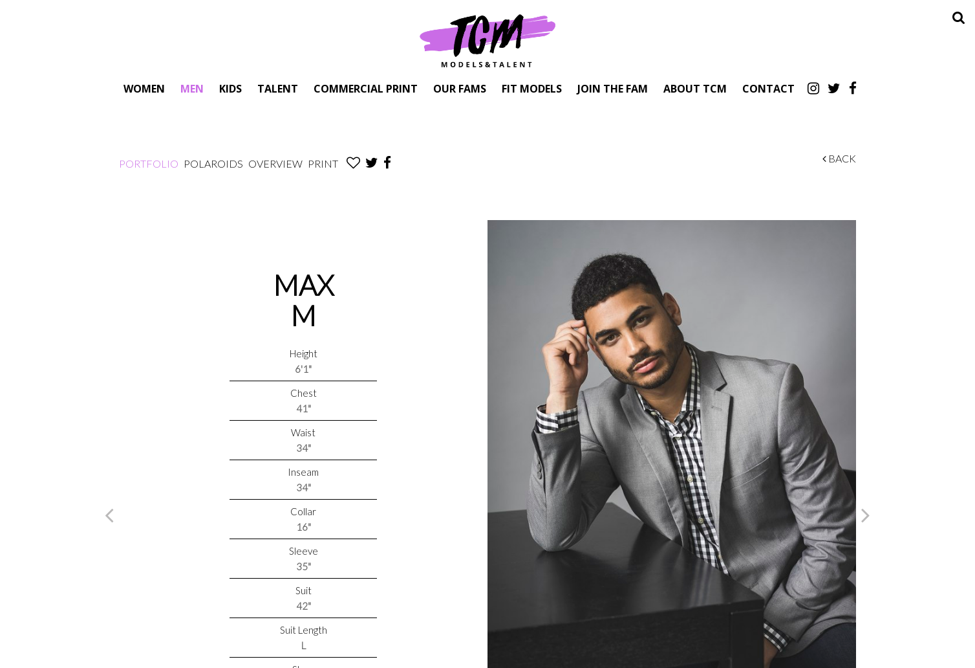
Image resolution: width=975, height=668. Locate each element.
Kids (230, 88)
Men (192, 88)
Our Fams (459, 88)
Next (865, 515)
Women (144, 88)
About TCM (695, 88)
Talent (277, 88)
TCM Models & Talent (487, 40)
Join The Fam (612, 88)
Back (839, 158)
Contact (768, 88)
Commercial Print (366, 88)
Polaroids (213, 163)
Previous (109, 515)
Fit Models (532, 88)
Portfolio (148, 163)
